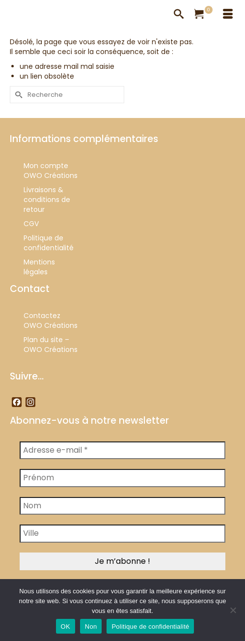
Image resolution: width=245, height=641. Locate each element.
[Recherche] (178, 14)
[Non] (233, 610)
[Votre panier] (203, 14)
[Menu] (228, 14)
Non (91, 626)
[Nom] (122, 506)
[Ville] (122, 533)
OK (65, 626)
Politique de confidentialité (150, 626)
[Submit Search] (17, 94)
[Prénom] (122, 478)
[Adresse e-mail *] (122, 450)
